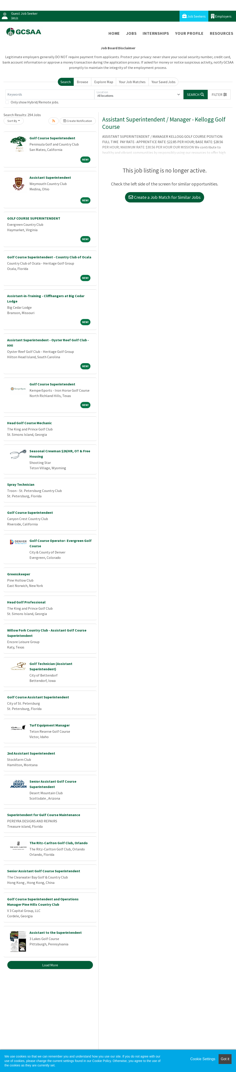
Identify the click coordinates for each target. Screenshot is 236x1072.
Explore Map (103, 82)
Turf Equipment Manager (49, 725)
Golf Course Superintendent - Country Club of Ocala (49, 257)
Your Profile (189, 33)
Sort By (12, 121)
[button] (219, 94)
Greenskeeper (18, 574)
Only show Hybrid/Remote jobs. (35, 102)
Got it (225, 1059)
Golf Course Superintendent (52, 138)
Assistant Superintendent (50, 177)
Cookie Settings (202, 1059)
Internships (156, 33)
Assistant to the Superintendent (55, 932)
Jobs (131, 33)
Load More (50, 965)
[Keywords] (49, 94)
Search (66, 82)
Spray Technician (20, 484)
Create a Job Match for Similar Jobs (164, 197)
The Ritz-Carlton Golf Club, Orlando (58, 843)
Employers (221, 16)
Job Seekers (194, 16)
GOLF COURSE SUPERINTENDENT (33, 218)
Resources (221, 33)
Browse (82, 82)
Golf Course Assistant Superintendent (38, 697)
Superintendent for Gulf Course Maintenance (43, 815)
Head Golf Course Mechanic (29, 423)
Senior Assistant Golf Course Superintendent (43, 871)
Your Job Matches (132, 82)
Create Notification (77, 121)
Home (114, 33)
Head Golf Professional (26, 602)
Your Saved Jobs (163, 82)
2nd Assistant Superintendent (31, 753)
